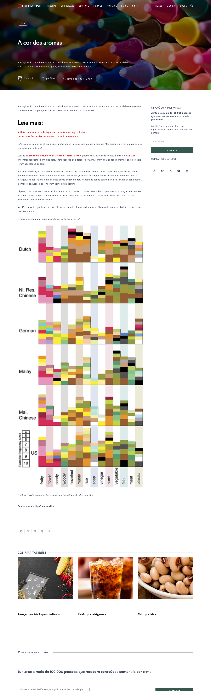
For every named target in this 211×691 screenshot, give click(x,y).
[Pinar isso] (42, 531)
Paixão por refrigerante (92, 614)
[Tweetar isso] (28, 531)
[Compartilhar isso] (21, 531)
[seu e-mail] (172, 141)
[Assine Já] (172, 150)
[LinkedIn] (187, 171)
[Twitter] (170, 171)
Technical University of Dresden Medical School (55, 155)
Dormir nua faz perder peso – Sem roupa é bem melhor (48, 136)
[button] (192, 6)
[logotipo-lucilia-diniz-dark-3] (29, 6)
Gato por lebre (147, 614)
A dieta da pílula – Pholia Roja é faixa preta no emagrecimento (52, 132)
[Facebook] (162, 171)
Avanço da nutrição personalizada (38, 614)
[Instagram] (154, 171)
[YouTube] (179, 171)
